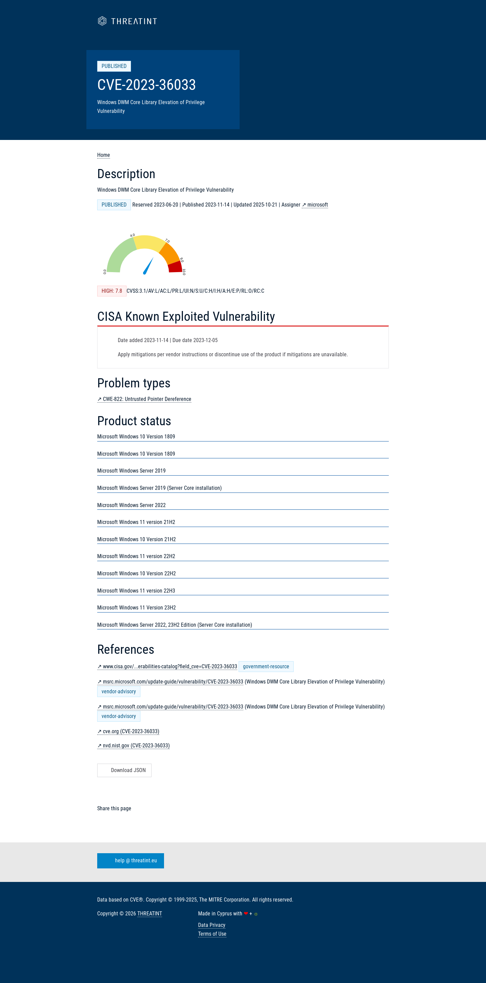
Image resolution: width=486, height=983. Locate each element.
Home (103, 155)
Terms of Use (212, 934)
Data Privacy (211, 925)
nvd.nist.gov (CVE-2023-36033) (136, 745)
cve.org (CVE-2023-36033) (131, 731)
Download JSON (124, 770)
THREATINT (149, 913)
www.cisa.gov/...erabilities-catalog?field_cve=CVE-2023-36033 (170, 666)
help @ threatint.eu (129, 860)
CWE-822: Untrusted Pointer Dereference (147, 399)
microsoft (317, 204)
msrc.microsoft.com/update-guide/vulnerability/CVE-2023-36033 (173, 681)
